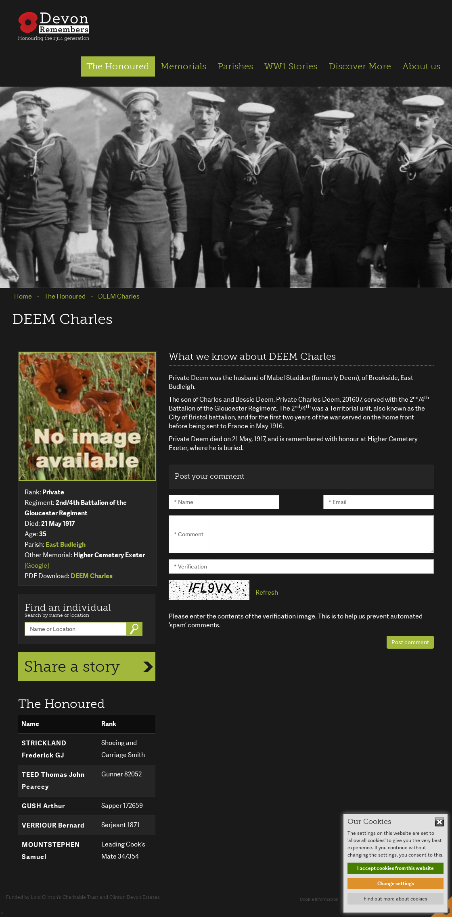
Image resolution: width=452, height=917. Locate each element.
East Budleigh (66, 544)
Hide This (439, 822)
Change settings (395, 883)
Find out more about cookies (395, 899)
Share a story (72, 666)
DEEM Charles (92, 576)
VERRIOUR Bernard (53, 825)
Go (135, 629)
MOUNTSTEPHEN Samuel (51, 850)
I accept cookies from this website (395, 868)
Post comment (410, 642)
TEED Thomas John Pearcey (53, 780)
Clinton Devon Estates (134, 897)
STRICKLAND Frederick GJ (44, 749)
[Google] (37, 565)
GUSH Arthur (43, 806)
